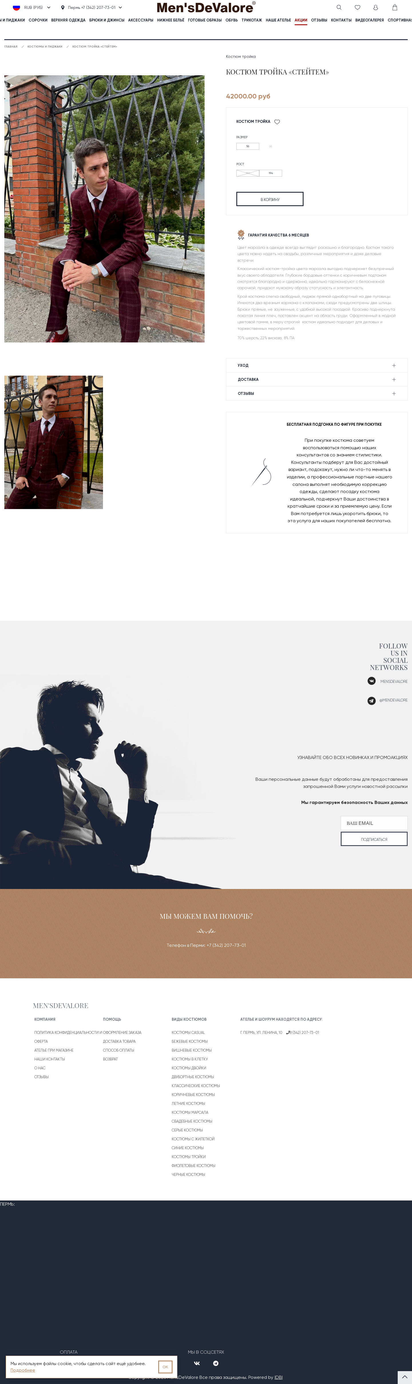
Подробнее (23, 1370)
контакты (341, 20)
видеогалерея (369, 20)
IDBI (279, 1377)
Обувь (231, 20)
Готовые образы (205, 20)
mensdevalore (371, 681)
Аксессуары (140, 20)
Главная (10, 46)
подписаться (351, 839)
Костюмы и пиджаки (44, 46)
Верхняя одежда (68, 20)
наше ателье (278, 20)
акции (301, 20)
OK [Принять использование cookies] (165, 1367)
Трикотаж (251, 20)
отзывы (319, 20)
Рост (240, 164)
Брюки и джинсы (106, 20)
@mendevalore (370, 700)
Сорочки (38, 20)
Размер (241, 137)
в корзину (270, 200)
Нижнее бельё (170, 20)
